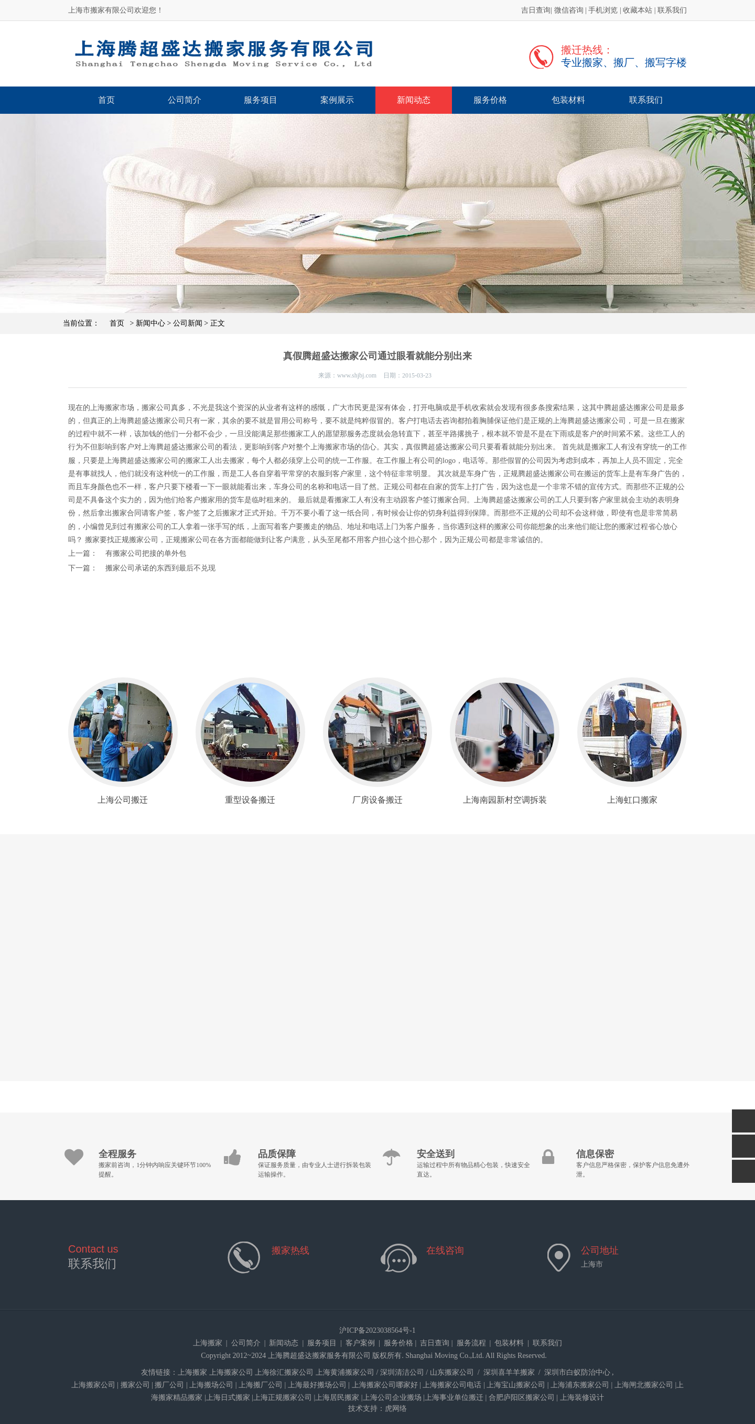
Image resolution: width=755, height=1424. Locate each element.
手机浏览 (603, 10)
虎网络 (396, 1408)
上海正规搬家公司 (282, 1397)
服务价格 (490, 99)
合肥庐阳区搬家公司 (522, 1397)
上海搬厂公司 (261, 1385)
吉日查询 (536, 10)
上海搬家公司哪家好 (385, 1385)
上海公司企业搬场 (392, 1397)
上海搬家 (207, 1343)
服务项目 (260, 99)
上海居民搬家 (337, 1397)
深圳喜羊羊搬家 (509, 1372)
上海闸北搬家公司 (643, 1385)
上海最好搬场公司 (317, 1385)
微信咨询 (569, 10)
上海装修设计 (582, 1397)
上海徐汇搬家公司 (284, 1372)
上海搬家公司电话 (452, 1385)
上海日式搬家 (228, 1397)
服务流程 (471, 1343)
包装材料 (568, 99)
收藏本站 (637, 10)
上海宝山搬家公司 (516, 1385)
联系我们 (672, 10)
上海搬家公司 (231, 1372)
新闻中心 (150, 323)
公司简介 (184, 99)
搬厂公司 (169, 1385)
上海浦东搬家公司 (580, 1385)
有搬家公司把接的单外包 (145, 553)
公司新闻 (187, 323)
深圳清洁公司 (402, 1372)
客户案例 (360, 1343)
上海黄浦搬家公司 (345, 1372)
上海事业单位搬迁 (454, 1397)
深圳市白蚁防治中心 (577, 1372)
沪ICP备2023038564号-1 (377, 1330)
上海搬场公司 (211, 1385)
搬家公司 (135, 1385)
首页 (106, 99)
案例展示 (337, 99)
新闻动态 (413, 99)
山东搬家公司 (452, 1372)
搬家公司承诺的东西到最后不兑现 (160, 568)
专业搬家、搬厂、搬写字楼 (624, 62)
